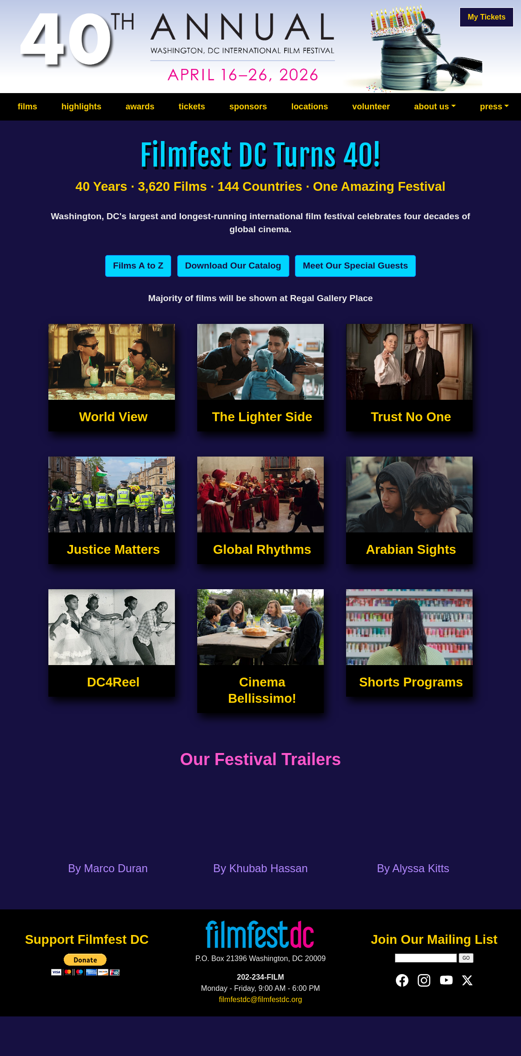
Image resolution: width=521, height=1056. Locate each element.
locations (309, 106)
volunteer (371, 106)
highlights (81, 106)
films (27, 106)
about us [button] (431, 106)
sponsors (248, 106)
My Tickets (487, 17)
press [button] (491, 106)
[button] (138, 266)
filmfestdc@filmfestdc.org (260, 999)
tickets (192, 106)
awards (140, 106)
